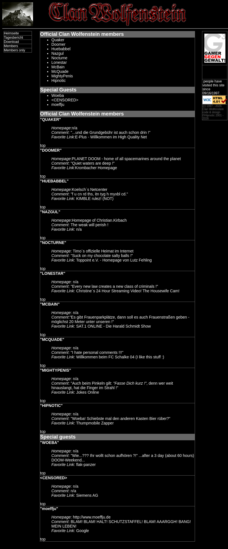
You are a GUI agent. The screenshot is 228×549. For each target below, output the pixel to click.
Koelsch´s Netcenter (89, 189)
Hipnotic (58, 80)
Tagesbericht (13, 38)
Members (11, 46)
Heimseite (11, 33)
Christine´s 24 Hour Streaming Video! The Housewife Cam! (127, 291)
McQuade (60, 71)
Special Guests (58, 90)
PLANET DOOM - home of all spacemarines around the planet (126, 158)
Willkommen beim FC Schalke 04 (105, 357)
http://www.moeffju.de (92, 517)
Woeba (57, 95)
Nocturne (59, 58)
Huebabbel (61, 49)
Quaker (57, 40)
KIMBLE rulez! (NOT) (94, 198)
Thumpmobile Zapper (95, 423)
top (42, 145)
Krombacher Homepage (96, 167)
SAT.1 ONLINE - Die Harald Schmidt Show (113, 326)
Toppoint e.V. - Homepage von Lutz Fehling (114, 260)
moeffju (57, 104)
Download (11, 42)
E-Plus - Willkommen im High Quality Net (111, 137)
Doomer (58, 44)
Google (82, 530)
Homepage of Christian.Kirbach (99, 220)
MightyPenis (62, 76)
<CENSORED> (64, 100)
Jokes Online (87, 392)
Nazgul (57, 53)
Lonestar (59, 62)
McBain (58, 67)
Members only (14, 50)
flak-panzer (86, 464)
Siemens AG (87, 495)
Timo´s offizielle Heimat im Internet (103, 251)
